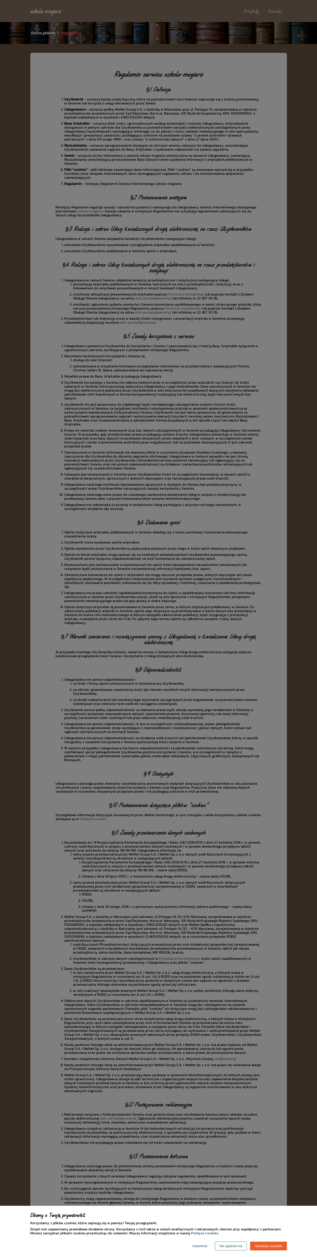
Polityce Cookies (204, 1233)
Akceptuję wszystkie (268, 1246)
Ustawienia (199, 1246)
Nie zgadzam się (231, 1246)
